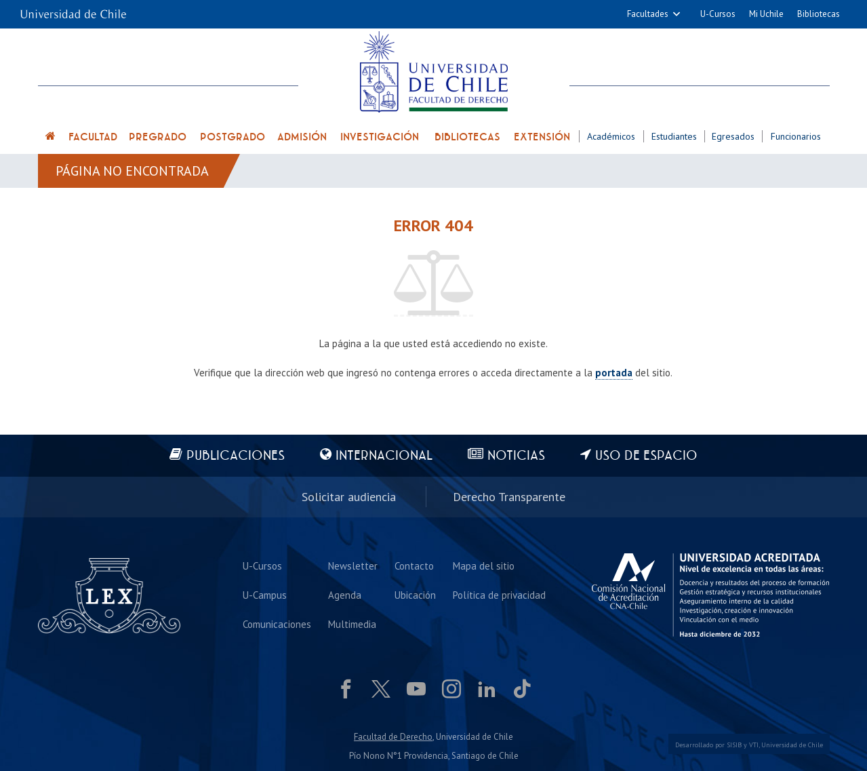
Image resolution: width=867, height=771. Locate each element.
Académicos (611, 136)
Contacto (414, 565)
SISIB (734, 744)
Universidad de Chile (792, 744)
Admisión (302, 137)
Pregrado (157, 137)
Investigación (379, 137)
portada (613, 372)
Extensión (542, 137)
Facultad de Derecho (393, 737)
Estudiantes (674, 136)
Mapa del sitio (484, 565)
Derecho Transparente (509, 497)
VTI (754, 744)
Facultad (92, 137)
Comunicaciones (277, 624)
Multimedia (352, 624)
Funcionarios (796, 136)
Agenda (344, 595)
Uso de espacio (646, 456)
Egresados (733, 136)
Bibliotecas (818, 14)
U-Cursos (717, 14)
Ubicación (415, 595)
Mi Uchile (766, 14)
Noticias (516, 456)
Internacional (384, 456)
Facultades (647, 14)
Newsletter (353, 565)
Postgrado (232, 137)
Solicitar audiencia (349, 497)
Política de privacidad (499, 595)
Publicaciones (235, 456)
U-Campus (265, 595)
